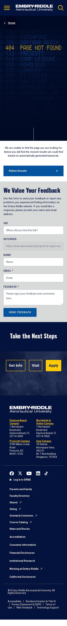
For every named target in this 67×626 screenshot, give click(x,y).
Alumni (14, 502)
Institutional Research (22, 560)
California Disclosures (23, 576)
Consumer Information (23, 544)
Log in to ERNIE (22, 479)
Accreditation (17, 536)
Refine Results (18, 170)
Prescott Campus (20, 441)
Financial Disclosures (22, 552)
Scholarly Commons (21, 515)
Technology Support (48, 607)
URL (5, 223)
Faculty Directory (19, 495)
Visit (35, 365)
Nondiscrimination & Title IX (41, 601)
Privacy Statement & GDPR (26, 604)
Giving (13, 509)
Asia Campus (43, 441)
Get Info (15, 365)
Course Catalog (19, 522)
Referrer (10, 239)
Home (11, 23)
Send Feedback (20, 312)
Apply (53, 365)
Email (7, 271)
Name (7, 255)
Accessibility (14, 601)
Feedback (10, 287)
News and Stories (20, 528)
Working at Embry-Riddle (24, 568)
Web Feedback (24, 607)
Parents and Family (21, 489)
